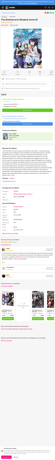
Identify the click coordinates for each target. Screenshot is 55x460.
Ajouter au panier (27, 110)
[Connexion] (52, 7)
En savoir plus (33, 3)
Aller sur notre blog (6, 340)
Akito (7, 275)
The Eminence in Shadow (8, 12)
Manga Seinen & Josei (20, 194)
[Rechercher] (45, 7)
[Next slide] (51, 48)
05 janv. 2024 (49, 275)
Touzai (3, 313)
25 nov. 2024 (50, 267)
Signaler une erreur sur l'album (10, 233)
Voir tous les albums (7, 286)
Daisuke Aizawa (18, 206)
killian (8, 248)
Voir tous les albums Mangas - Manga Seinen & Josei (16, 329)
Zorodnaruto (10, 267)
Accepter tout (6, 457)
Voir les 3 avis (4, 25)
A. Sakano (8, 313)
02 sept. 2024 (49, 248)
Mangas (15, 191)
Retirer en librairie (27, 124)
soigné (15, 106)
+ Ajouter (11, 178)
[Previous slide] (4, 48)
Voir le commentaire (21, 259)
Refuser (16, 457)
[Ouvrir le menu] (2, 7)
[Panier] (49, 7)
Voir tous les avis (6, 244)
